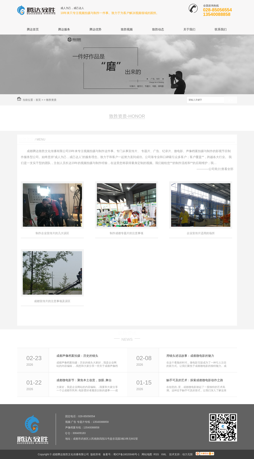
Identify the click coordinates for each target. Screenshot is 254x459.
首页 (38, 99)
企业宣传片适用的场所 (201, 233)
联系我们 (221, 29)
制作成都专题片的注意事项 (126, 233)
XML (164, 454)
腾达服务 (64, 29)
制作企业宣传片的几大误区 (52, 233)
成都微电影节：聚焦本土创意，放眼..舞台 (84, 380)
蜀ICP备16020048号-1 (126, 454)
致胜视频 (127, 29)
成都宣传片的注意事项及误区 (52, 301)
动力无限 (187, 454)
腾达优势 (95, 29)
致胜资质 (51, 99)
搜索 (231, 100)
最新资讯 (127, 333)
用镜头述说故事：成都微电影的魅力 (190, 355)
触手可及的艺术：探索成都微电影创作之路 (194, 380)
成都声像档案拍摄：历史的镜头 (77, 355)
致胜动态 (158, 29)
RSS (157, 454)
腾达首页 (33, 29)
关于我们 (189, 29)
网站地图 (147, 454)
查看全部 (227, 169)
